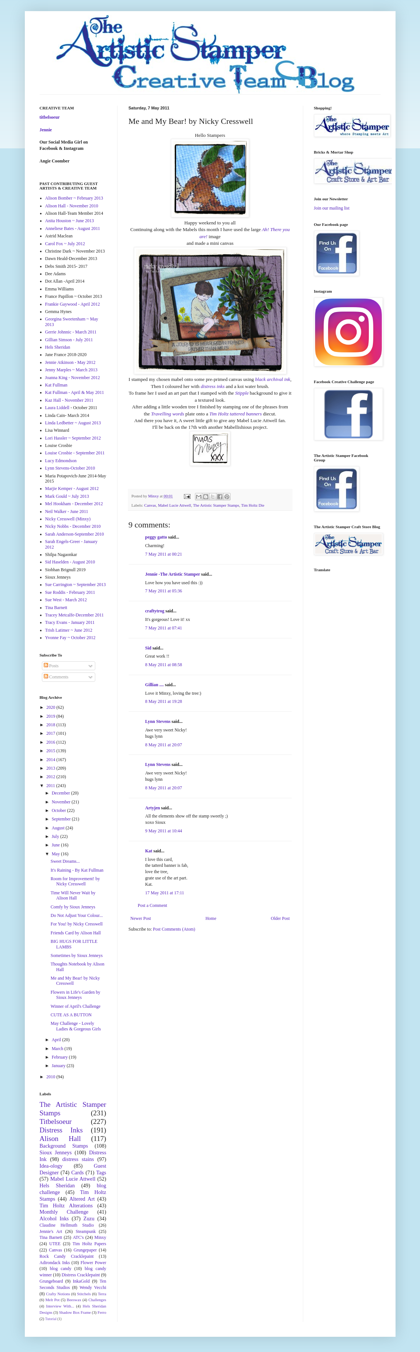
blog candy (61, 1268)
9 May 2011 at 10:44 (163, 830)
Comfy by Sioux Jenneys (72, 906)
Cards (77, 1172)
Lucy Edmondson (61, 460)
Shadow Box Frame (75, 1312)
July (56, 836)
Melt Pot (53, 1299)
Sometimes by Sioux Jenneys (76, 955)
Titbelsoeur (56, 1121)
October (59, 810)
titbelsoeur (50, 117)
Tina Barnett (56, 607)
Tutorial (51, 1319)
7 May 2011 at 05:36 (163, 590)
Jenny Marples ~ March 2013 (71, 369)
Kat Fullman (56, 385)
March (58, 1048)
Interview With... (60, 1306)
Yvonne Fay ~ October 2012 (70, 637)
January (59, 1065)
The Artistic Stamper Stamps (216, 505)
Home (210, 918)
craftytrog (155, 611)
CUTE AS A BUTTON (71, 1014)
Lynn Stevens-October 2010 (70, 468)
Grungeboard (51, 1281)
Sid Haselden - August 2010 (70, 562)
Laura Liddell (57, 407)
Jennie (46, 129)
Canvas (150, 505)
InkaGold (81, 1281)
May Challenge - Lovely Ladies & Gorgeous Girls (75, 1026)
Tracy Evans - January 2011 (70, 622)
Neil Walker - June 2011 (66, 511)
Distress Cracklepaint (81, 1274)
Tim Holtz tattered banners (235, 414)
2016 (51, 742)
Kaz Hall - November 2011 (69, 400)
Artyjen (152, 807)
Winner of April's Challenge (75, 1006)
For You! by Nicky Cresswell (76, 924)
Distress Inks (61, 1130)
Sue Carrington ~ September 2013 (75, 584)
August (59, 827)
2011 (51, 785)
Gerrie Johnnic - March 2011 (71, 332)
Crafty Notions (58, 1294)
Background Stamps (64, 1146)
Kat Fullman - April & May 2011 (74, 392)
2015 (51, 750)
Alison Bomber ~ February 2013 (74, 198)
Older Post (280, 918)
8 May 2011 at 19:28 (163, 701)
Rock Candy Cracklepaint (67, 1256)
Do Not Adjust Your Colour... (76, 915)
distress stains (78, 1159)
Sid (148, 648)
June (56, 845)
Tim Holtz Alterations (66, 1205)
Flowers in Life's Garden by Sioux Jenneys (75, 995)
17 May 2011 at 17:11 (164, 892)
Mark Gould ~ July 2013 (67, 496)
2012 (51, 776)
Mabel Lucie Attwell (174, 505)
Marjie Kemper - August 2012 (72, 488)
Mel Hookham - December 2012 (74, 503)
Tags (101, 1172)
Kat (148, 850)
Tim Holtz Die (252, 505)
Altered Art (82, 1199)
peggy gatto (156, 537)
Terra (102, 1294)
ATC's (78, 1237)
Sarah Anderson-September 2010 (74, 534)
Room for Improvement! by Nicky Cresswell (75, 881)
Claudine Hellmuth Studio (67, 1225)
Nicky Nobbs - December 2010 (73, 526)
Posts (51, 665)
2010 (51, 1076)
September (62, 819)
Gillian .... (154, 684)
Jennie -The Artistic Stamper (172, 574)
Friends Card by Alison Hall (75, 932)
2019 (51, 716)
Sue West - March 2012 (66, 599)
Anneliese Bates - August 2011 (72, 228)
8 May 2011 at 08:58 (163, 664)
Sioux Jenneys (56, 1152)
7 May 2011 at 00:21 (163, 554)
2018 (51, 724)
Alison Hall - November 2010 (71, 205)
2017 (51, 733)
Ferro (101, 1312)
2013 (51, 768)
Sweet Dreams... (65, 861)
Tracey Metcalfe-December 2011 (74, 615)
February (60, 1057)
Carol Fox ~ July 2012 (65, 243)
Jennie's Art (51, 1231)
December (61, 793)
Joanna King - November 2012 (72, 377)
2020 (51, 707)
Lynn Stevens (158, 721)
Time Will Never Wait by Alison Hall (72, 895)
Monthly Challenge (64, 1212)
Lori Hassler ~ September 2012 (73, 438)
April (57, 1039)
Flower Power (93, 1262)
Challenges (97, 1299)
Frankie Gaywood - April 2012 (72, 304)
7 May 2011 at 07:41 (163, 628)
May (56, 853)
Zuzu (89, 1218)
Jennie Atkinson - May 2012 (70, 362)
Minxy (100, 1237)
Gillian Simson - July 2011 (69, 339)
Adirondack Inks (55, 1262)
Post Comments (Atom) (174, 929)
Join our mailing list (332, 208)
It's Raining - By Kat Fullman (76, 870)
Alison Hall (60, 1138)
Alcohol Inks (54, 1218)
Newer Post (140, 918)
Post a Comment (152, 905)
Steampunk (86, 1231)
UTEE (55, 1243)
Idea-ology (51, 1166)
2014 (51, 759)
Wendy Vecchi (92, 1287)
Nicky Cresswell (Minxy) (68, 519)
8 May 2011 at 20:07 (163, 744)
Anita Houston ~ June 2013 (69, 220)
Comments (56, 677)
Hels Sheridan (57, 347)
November (62, 802)
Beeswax (74, 1299)
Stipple (242, 393)
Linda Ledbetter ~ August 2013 (73, 422)
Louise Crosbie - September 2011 (75, 452)
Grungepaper (85, 1250)
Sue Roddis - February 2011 (70, 592)
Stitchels (84, 1294)
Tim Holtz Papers (89, 1243)
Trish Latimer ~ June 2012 (68, 630)
